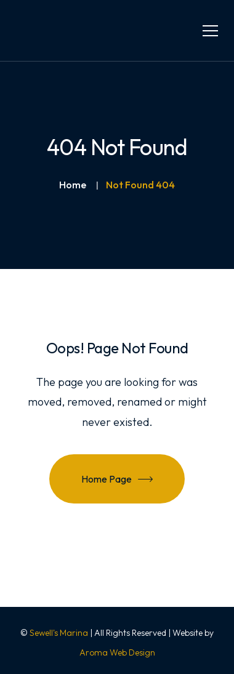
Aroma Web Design (117, 652)
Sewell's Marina (59, 632)
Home (72, 185)
